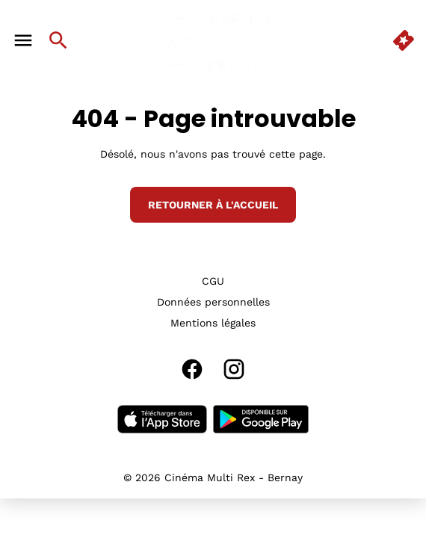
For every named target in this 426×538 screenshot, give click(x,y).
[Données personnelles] (213, 301)
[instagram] (234, 369)
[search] (58, 40)
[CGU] (213, 280)
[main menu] (23, 40)
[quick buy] (403, 40)
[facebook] (192, 369)
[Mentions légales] (213, 322)
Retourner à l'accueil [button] (213, 205)
